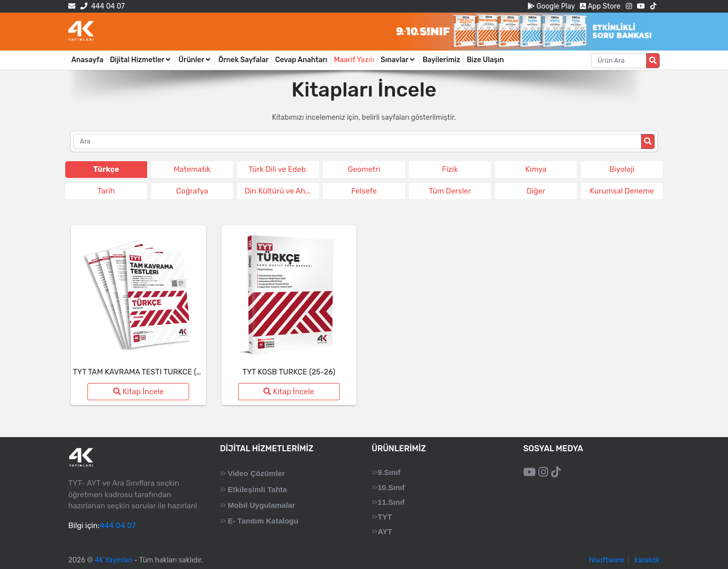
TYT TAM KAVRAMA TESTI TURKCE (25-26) (146, 371)
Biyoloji (621, 169)
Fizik (450, 169)
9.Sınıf (389, 472)
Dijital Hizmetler (141, 60)
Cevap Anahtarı (301, 60)
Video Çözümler (256, 473)
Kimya (536, 169)
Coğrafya (192, 191)
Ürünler (195, 60)
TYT (385, 516)
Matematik (191, 169)
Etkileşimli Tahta (257, 489)
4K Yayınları (113, 560)
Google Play (551, 6)
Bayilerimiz (441, 60)
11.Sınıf (391, 502)
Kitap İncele (138, 391)
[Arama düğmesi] (653, 60)
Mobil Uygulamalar (261, 505)
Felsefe (364, 191)
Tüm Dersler (450, 191)
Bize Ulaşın (485, 60)
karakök (647, 560)
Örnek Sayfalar (243, 60)
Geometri (364, 169)
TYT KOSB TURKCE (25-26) (288, 371)
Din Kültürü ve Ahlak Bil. (282, 191)
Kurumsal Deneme (622, 191)
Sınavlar (398, 60)
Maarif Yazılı (354, 60)
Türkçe (106, 169)
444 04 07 (102, 6)
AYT (385, 531)
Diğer (535, 191)
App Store (600, 6)
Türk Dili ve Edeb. (277, 169)
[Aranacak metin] (619, 60)
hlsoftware (606, 560)
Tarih (106, 191)
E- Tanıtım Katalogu (263, 520)
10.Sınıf (391, 487)
